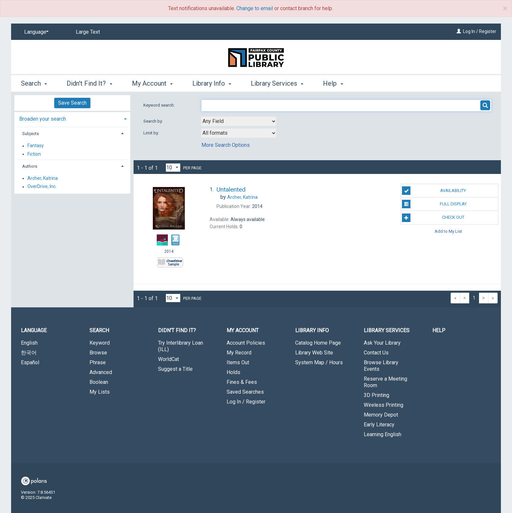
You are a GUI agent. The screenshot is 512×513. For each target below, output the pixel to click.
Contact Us (376, 353)
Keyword (99, 343)
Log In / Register (479, 31)
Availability (434, 190)
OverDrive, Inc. (41, 186)
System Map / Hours (319, 362)
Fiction (34, 154)
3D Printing (376, 395)
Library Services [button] (277, 83)
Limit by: (151, 132)
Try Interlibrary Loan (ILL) (180, 346)
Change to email (254, 8)
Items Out (238, 362)
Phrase (97, 362)
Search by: (153, 121)
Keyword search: (159, 105)
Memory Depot (381, 415)
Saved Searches (245, 392)
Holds (233, 372)
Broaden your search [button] (42, 119)
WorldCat (168, 359)
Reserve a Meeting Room (385, 382)
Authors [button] (29, 166)
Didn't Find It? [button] (89, 83)
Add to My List (448, 231)
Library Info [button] (211, 83)
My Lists (99, 392)
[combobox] (238, 121)
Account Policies (246, 343)
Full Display (434, 204)
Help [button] (333, 83)
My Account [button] (152, 83)
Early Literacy (379, 424)
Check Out (433, 218)
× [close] (505, 8)
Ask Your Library (382, 343)
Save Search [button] (72, 103)
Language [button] (34, 330)
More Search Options (225, 145)
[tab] (72, 118)
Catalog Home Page (318, 343)
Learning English (382, 434)
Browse (98, 353)
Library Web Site (314, 353)
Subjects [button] (30, 133)
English (29, 343)
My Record (239, 353)
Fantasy (35, 145)
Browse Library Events (381, 365)
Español (30, 362)
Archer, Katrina (42, 178)
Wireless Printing (383, 405)
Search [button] (34, 83)
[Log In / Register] (458, 31)
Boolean (98, 382)
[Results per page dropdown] (173, 167)
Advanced (100, 372)
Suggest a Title (175, 369)
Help (438, 330)
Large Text (88, 32)
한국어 (29, 353)
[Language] (35, 32)
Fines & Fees (242, 382)
